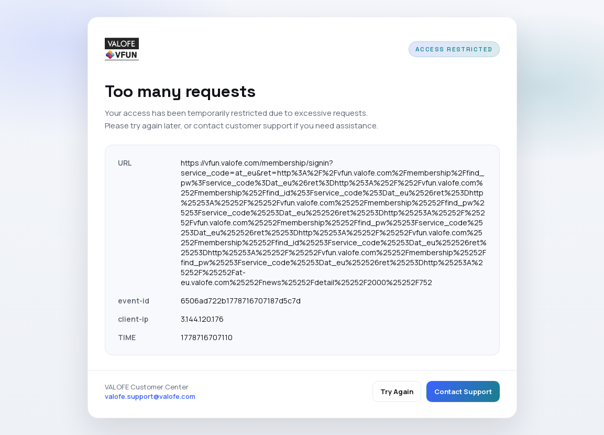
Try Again (396, 391)
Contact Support (463, 391)
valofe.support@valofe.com (150, 396)
